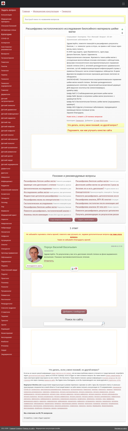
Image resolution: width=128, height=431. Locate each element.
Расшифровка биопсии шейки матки (40, 207)
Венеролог (5, 54)
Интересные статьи (8, 30)
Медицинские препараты (6, 20)
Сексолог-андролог (8, 308)
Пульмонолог (6, 291)
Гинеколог (66, 11)
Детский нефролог (8, 131)
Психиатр (4, 283)
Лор (2, 207)
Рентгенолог (6, 299)
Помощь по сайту (29, 428)
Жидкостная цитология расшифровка (41, 196)
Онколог (4, 245)
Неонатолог (5, 232)
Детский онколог (7, 135)
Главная (26, 11)
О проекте (19, 428)
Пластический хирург (9, 270)
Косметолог (5, 194)
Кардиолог (5, 186)
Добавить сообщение (74, 311)
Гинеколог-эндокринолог (6, 84)
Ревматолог (5, 295)
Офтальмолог (6, 257)
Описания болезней (8, 26)
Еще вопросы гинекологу (61, 220)
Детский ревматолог (9, 152)
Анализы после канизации (36, 215)
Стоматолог (5, 312)
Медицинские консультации (46, 11)
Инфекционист (7, 181)
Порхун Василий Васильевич (60, 247)
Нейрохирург (6, 228)
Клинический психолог (9, 190)
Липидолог (5, 198)
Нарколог (4, 219)
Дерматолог (5, 94)
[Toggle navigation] (123, 4)
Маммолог (5, 211)
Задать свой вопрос (86, 220)
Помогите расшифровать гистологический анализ (46, 211)
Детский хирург (7, 160)
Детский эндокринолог (9, 164)
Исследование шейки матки (36, 192)
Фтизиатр (4, 346)
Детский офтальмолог (9, 139)
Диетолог (4, 173)
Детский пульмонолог (9, 147)
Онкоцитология (83, 192)
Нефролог (5, 236)
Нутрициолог (6, 240)
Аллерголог (5, 43)
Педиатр (4, 266)
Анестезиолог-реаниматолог (6, 48)
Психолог (4, 287)
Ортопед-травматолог (9, 253)
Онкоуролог (5, 249)
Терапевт (4, 316)
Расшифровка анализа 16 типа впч (91, 207)
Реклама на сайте (121, 428)
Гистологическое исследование (38, 203)
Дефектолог (5, 169)
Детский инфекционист (10, 114)
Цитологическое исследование (38, 188)
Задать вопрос (8, 10)
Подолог (4, 274)
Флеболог (5, 342)
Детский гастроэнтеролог (7, 100)
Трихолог (4, 320)
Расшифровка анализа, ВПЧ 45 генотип (93, 200)
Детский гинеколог (8, 105)
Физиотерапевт (7, 333)
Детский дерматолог (9, 110)
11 (95, 120)
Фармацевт (5, 329)
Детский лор (6, 122)
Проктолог (5, 278)
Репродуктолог (6, 304)
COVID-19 (5, 38)
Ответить (49, 261)
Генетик (4, 66)
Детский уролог (7, 156)
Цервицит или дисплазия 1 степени (40, 185)
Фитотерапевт (6, 337)
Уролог (4, 325)
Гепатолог (5, 71)
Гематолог (5, 62)
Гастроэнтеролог (7, 58)
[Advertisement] (45, 53)
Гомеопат (4, 90)
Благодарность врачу (34, 266)
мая (97, 120)
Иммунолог (5, 177)
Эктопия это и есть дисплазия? (90, 188)
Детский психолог (8, 143)
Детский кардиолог (8, 118)
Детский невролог (8, 126)
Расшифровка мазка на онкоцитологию (41, 200)
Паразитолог (6, 261)
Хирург (4, 350)
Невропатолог (6, 223)
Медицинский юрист (9, 215)
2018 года (104, 120)
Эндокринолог (6, 354)
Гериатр (4, 75)
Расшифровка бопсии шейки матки (40, 181)
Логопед (4, 202)
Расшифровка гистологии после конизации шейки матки (101, 203)
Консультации (6, 15)
